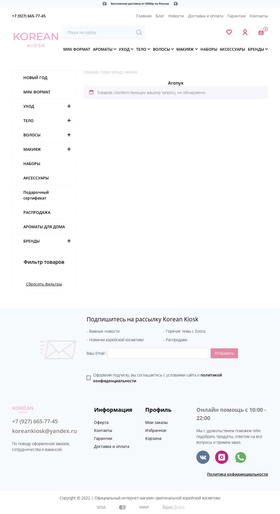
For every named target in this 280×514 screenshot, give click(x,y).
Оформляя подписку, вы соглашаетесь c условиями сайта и (157, 377)
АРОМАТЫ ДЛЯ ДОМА (44, 226)
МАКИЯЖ (185, 49)
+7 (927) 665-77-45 (29, 15)
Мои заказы (156, 422)
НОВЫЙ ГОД (35, 77)
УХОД (124, 49)
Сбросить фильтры (44, 284)
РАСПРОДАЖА (36, 212)
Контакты (259, 15)
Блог (160, 15)
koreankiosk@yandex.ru (44, 431)
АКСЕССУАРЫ (232, 49)
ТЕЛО (141, 49)
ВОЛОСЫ (161, 49)
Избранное (155, 430)
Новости (176, 15)
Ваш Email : (148, 353)
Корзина (153, 438)
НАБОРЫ (209, 49)
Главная (144, 15)
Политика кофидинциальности (237, 474)
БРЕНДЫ (256, 49)
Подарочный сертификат (36, 195)
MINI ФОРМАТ (76, 49)
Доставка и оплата (205, 15)
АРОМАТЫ (102, 49)
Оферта (101, 422)
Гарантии (236, 15)
